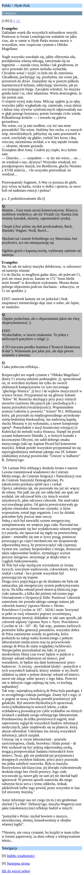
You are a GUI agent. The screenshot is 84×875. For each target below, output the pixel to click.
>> (18, 21)
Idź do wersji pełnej (16, 871)
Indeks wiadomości (21, 856)
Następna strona (18, 863)
